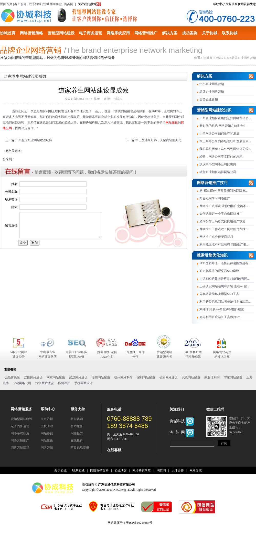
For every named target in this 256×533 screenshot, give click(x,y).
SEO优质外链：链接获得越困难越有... (225, 263)
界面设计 (64, 383)
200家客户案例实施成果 (193, 354)
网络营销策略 (31, 33)
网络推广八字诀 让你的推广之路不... (224, 206)
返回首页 (6, 4)
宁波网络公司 (22, 383)
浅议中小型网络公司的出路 (217, 164)
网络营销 (47, 447)
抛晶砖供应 (12, 377)
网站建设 (172, 122)
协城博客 (120, 470)
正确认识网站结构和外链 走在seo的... (224, 286)
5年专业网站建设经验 (18, 354)
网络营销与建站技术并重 (222, 354)
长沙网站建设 (168, 377)
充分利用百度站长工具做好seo (219, 317)
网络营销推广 (145, 33)
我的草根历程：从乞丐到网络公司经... (225, 149)
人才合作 (178, 470)
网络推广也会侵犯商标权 (216, 237)
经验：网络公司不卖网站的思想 (220, 156)
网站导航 (195, 470)
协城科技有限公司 (26, 16)
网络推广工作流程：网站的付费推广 (224, 229)
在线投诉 (77, 440)
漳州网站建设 (101, 377)
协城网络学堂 (52, 4)
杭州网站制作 (123, 377)
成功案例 (189, 33)
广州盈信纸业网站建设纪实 (33, 140)
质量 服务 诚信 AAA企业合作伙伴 (107, 354)
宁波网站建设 (233, 377)
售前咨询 (77, 419)
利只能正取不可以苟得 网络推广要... (224, 244)
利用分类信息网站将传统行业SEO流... (225, 301)
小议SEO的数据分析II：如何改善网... (224, 278)
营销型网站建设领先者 (164, 354)
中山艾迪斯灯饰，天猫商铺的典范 (158, 140)
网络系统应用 (118, 33)
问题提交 (77, 433)
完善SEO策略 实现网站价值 (77, 354)
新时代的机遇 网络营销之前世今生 (222, 126)
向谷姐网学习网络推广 (214, 198)
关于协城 (209, 33)
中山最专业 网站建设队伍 (47, 354)
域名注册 (47, 419)
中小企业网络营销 (211, 84)
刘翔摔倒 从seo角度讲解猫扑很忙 (221, 309)
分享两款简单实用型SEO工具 (219, 294)
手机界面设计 (83, 383)
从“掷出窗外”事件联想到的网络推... (223, 190)
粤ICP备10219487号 (139, 523)
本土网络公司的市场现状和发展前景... (225, 141)
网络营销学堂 (141, 470)
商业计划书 (212, 377)
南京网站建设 (56, 377)
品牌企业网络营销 (243, 58)
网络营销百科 (99, 470)
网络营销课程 (20, 447)
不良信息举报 (80, 447)
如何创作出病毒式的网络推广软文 (222, 221)
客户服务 (20, 4)
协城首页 (7, 33)
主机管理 (47, 426)
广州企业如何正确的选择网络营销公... (225, 118)
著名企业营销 (208, 99)
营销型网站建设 (61, 33)
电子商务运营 (90, 33)
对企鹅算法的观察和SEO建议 (219, 271)
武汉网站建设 (78, 377)
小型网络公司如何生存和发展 (219, 133)
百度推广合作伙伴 (135, 354)
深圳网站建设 (146, 377)
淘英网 (68, 4)
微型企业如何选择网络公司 (217, 172)
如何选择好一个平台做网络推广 (220, 214)
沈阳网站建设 (33, 377)
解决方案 (169, 33)
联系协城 (35, 4)
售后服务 (77, 426)
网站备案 (47, 433)
